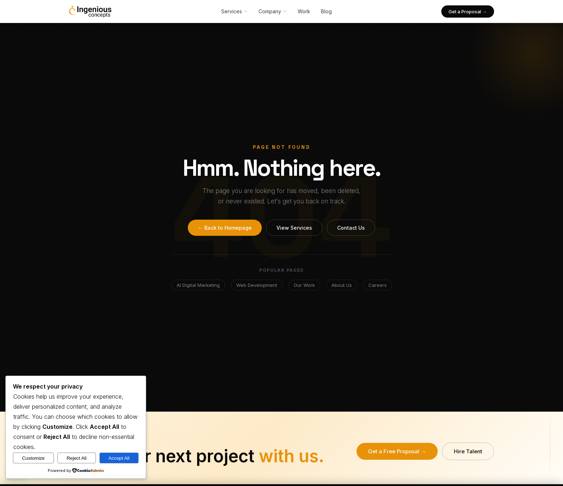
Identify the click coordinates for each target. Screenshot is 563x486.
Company (273, 11)
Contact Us (351, 228)
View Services (294, 228)
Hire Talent (468, 451)
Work (304, 11)
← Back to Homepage (225, 228)
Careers (377, 285)
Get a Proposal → (467, 11)
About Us (341, 285)
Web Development (256, 285)
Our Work (304, 285)
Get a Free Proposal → (397, 451)
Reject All (76, 458)
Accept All (119, 458)
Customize (33, 458)
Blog (326, 11)
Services (234, 11)
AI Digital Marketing (198, 285)
